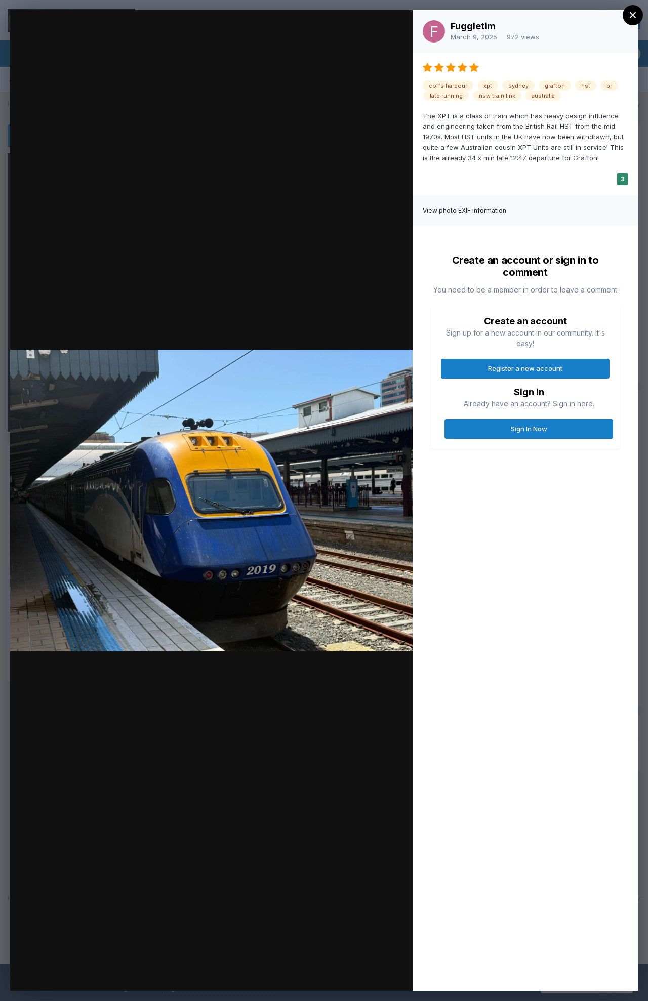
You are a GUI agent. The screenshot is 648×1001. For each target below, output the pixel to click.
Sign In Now (529, 429)
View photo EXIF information (464, 210)
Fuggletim (473, 26)
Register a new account (525, 368)
